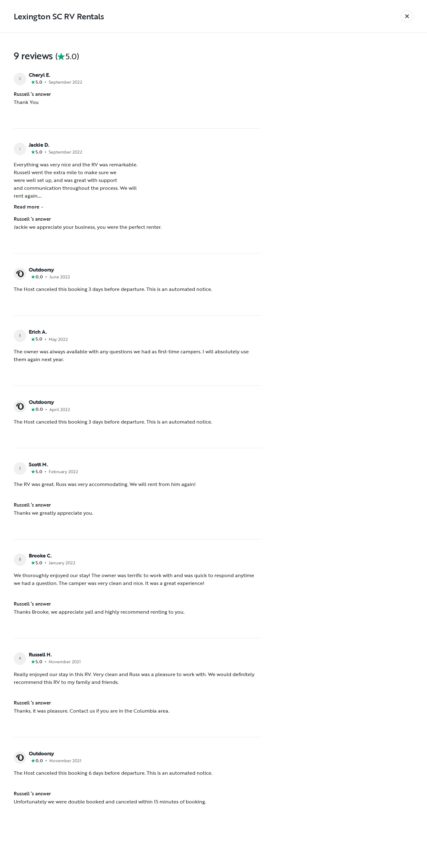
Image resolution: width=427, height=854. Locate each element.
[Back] (407, 16)
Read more (29, 206)
